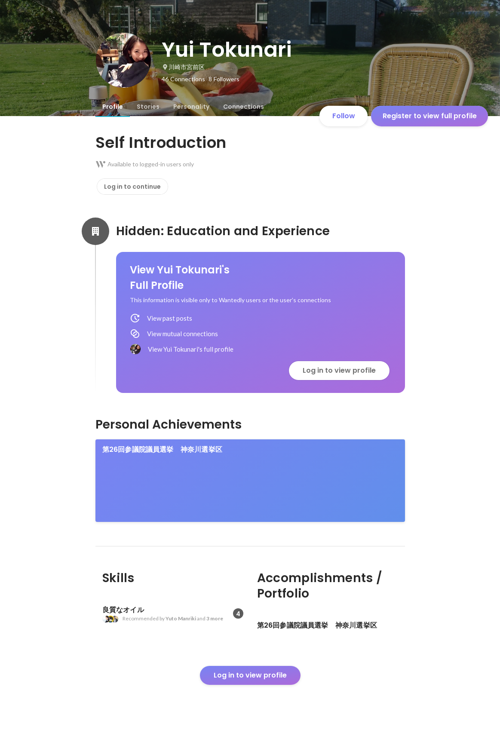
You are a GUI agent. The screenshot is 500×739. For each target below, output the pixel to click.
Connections (243, 106)
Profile (112, 106)
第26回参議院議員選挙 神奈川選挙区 (162, 449)
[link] (250, 480)
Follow (343, 116)
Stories (148, 106)
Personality (191, 106)
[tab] (112, 106)
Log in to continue (132, 186)
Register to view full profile (430, 116)
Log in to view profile (339, 370)
